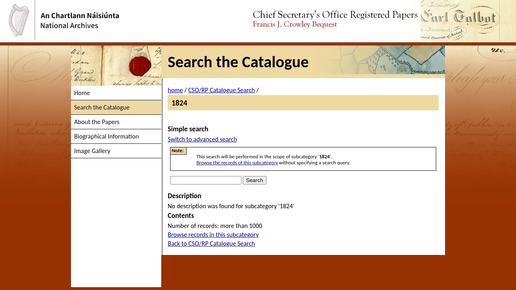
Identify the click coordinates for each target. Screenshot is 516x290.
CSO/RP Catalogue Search (221, 90)
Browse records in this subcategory (213, 234)
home (175, 90)
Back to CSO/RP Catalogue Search (211, 243)
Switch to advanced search (202, 139)
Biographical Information (106, 136)
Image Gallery (92, 151)
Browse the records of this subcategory (237, 163)
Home (82, 93)
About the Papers (96, 122)
